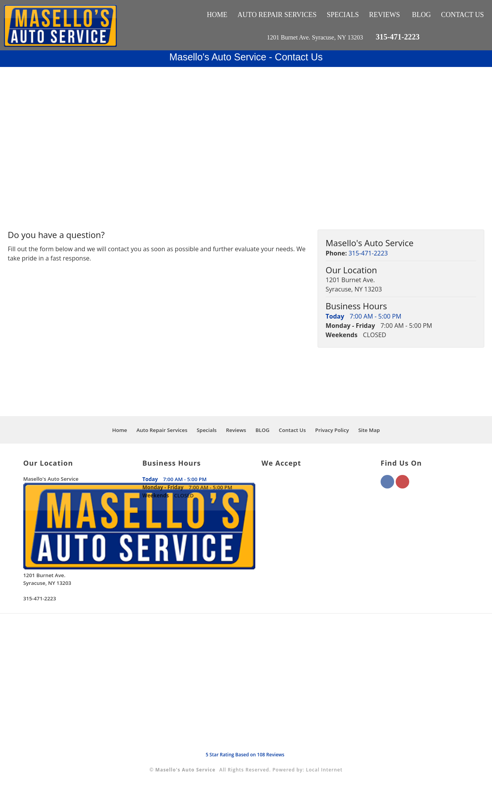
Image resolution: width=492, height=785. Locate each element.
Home (217, 15)
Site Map (369, 430)
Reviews (384, 15)
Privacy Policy (332, 430)
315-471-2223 (397, 37)
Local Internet (324, 769)
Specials (343, 15)
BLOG (421, 15)
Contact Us (462, 15)
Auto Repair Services (277, 15)
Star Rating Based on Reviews (245, 754)
